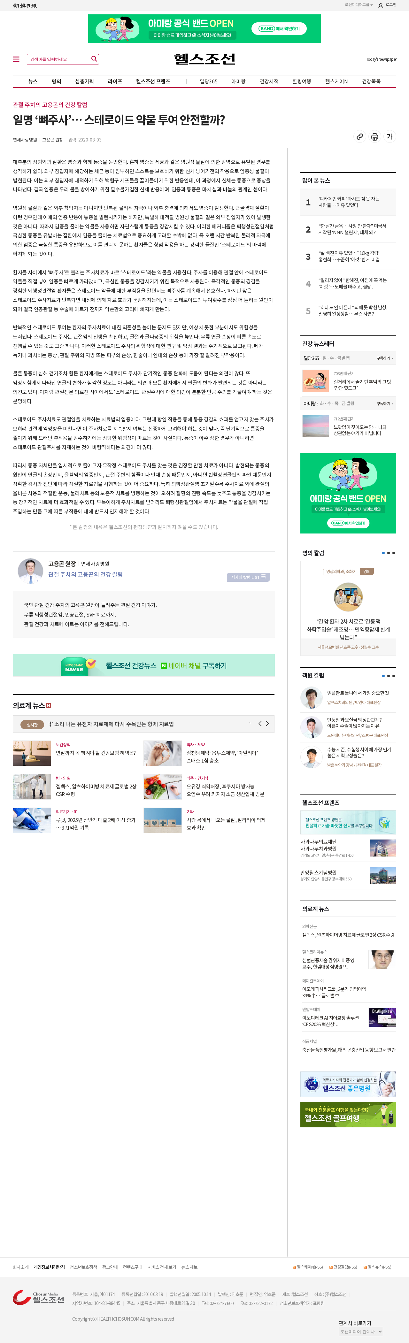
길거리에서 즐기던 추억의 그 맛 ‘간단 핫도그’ (362, 385)
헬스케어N (336, 81)
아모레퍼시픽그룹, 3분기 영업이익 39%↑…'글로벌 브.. (334, 992)
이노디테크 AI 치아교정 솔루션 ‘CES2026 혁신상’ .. (330, 1021)
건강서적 (269, 81)
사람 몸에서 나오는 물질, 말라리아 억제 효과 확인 (226, 823)
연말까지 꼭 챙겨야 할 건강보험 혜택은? (95, 752)
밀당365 (209, 81)
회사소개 (20, 1267)
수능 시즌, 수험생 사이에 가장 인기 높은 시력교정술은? (359, 752)
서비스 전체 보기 (162, 1267)
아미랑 (238, 81)
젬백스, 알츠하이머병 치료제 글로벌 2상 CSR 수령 (96, 790)
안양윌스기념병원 (318, 872)
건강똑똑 (371, 81)
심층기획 (84, 81)
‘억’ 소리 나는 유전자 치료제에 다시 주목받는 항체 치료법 (113, 724)
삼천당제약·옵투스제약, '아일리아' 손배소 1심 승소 (222, 756)
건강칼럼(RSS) (345, 1267)
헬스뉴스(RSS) (379, 1267)
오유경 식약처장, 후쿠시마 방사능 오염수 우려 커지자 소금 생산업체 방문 (225, 790)
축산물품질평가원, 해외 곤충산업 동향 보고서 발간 (349, 1050)
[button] (383, 553)
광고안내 (110, 1267)
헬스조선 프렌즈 (153, 81)
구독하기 (383, 358)
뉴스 (33, 81)
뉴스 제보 (189, 1267)
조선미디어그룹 (359, 5)
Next (268, 723)
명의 (56, 81)
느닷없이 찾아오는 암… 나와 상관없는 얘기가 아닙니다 (360, 430)
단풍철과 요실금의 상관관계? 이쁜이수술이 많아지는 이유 (354, 722)
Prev (261, 723)
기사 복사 (359, 136)
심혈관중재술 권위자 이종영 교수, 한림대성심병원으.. (328, 963)
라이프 (115, 81)
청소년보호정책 (83, 1267)
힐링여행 (301, 81)
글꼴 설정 (389, 136)
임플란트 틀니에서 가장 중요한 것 (358, 692)
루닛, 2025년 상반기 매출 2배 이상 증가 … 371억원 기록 (95, 823)
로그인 (391, 5)
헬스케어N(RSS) (310, 1267)
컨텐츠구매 (133, 1267)
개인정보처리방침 (49, 1267)
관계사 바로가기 (355, 1323)
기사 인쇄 (374, 136)
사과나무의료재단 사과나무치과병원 (318, 845)
